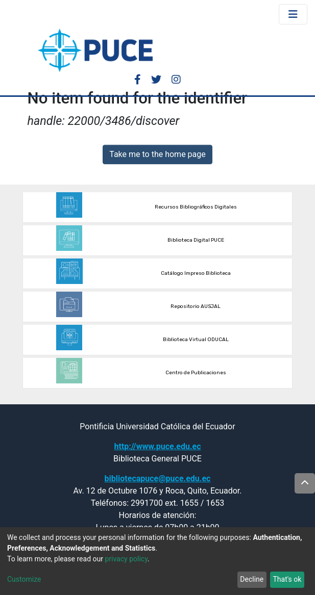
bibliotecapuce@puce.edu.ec (158, 478)
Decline (251, 579)
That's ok (287, 579)
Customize (24, 579)
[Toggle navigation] (293, 14)
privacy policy (126, 559)
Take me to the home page (157, 154)
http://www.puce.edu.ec (157, 446)
